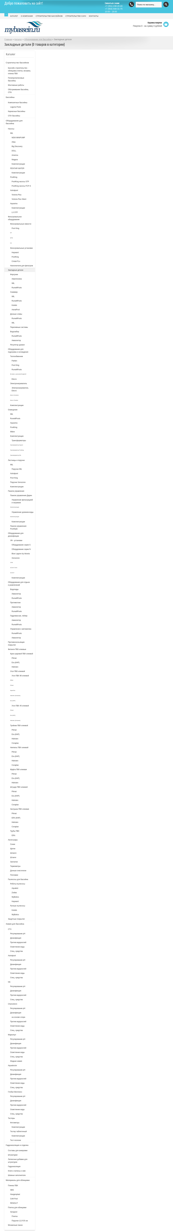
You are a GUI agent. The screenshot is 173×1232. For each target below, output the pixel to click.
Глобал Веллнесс (15, 1092)
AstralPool (16, 310)
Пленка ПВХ (13, 1186)
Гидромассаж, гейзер (18, 616)
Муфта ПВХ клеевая (18, 769)
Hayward (15, 252)
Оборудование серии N (21, 549)
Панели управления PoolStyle (18, 527)
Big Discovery (17, 146)
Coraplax (15, 743)
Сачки (12, 844)
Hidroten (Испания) (15, 695)
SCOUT (12, 572)
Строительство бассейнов (17, 63)
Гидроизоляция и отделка (17, 1145)
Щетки (12, 849)
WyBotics (15, 897)
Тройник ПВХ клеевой (19, 726)
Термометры (15, 866)
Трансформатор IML (15, 455)
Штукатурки (13, 1155)
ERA (13, 835)
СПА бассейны (14, 116)
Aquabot (15, 888)
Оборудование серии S (21, 545)
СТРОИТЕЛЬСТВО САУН (75, 16)
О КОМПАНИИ (27, 16)
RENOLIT (14, 1203)
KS (11, 243)
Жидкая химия (16, 1061)
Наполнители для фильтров (21, 266)
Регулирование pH (17, 960)
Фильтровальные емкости (20, 224)
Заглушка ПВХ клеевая (19, 809)
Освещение (13, 410)
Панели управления (16, 491)
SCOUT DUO (13, 567)
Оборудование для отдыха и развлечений (19, 583)
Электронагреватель (18, 383)
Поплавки (14, 875)
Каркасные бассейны (16, 111)
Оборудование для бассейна (38, 39)
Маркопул (12, 1035)
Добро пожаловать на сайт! (23, 3)
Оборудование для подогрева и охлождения (18, 350)
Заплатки (14, 862)
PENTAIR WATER (17, 168)
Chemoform (12, 1004)
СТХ (10, 929)
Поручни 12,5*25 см (20, 1221)
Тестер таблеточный (18, 1131)
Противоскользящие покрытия (16, 643)
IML (11, 133)
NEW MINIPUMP (18, 138)
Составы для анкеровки (18, 1150)
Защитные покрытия (16, 919)
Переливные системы (19, 327)
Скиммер (14, 292)
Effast (11, 680)
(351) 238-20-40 (113, 6)
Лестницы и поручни (16, 460)
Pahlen (14, 361)
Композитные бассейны (17, 103)
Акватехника (17, 279)
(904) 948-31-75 (113, 9)
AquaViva (12, 690)
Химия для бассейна (15, 924)
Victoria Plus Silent (19, 199)
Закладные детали (15, 270)
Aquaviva (13, 204)
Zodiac (14, 893)
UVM (11, 562)
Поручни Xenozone (18, 482)
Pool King (15, 228)
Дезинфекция (15, 938)
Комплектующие (18, 164)
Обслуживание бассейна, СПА (18, 91)
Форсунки (14, 274)
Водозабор (14, 332)
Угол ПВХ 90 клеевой (20, 676)
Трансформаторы (19, 440)
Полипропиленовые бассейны (16, 79)
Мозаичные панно (15, 1225)
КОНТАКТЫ (93, 16)
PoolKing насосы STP (20, 182)
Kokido (14, 305)
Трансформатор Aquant (16, 445)
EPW (11, 238)
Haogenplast (15, 1194)
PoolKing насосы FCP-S (21, 186)
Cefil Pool (14, 1199)
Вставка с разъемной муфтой (18, 374)
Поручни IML (17, 469)
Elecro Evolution (14, 395)
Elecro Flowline (14, 400)
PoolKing (13, 177)
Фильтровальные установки (21, 248)
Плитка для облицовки (17, 1208)
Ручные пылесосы (17, 906)
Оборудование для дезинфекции (15, 534)
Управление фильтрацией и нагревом (22, 501)
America (15, 155)
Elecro (14, 379)
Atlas (14, 142)
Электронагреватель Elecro (20, 389)
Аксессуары (13, 840)
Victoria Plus (16, 195)
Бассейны (10, 97)
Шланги (13, 853)
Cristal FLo (16, 261)
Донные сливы (16, 314)
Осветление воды (17, 947)
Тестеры (11, 1118)
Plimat (14, 658)
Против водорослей (18, 942)
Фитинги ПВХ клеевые (17, 649)
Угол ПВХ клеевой (17, 671)
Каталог (18, 39)
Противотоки (15, 603)
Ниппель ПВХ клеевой (19, 747)
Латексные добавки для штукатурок (17, 1160)
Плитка (15, 1216)
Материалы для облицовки (18, 1180)
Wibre (12, 432)
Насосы (11, 129)
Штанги (13, 857)
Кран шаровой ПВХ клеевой (21, 654)
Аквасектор (16, 340)
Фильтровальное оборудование (15, 218)
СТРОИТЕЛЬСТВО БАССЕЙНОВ (49, 16)
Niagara (15, 160)
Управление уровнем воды (23, 512)
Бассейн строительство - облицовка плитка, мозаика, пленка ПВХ (19, 71)
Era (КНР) (16, 663)
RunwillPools (17, 288)
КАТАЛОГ (14, 16)
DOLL (14, 151)
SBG (12, 1190)
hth (9, 982)
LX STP (15, 212)
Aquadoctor (12, 1065)
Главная (8, 39)
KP (11, 232)
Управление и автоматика (20, 629)
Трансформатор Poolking (17, 450)
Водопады (14, 589)
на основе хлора (18, 1017)
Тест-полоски (15, 1140)
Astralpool (14, 190)
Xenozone (16, 558)
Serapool (13, 1212)
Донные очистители (18, 871)
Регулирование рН (17, 934)
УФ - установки (16, 540)
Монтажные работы (16, 85)
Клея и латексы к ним (17, 1171)
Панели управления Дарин (21, 495)
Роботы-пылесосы (17, 884)
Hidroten (15, 667)
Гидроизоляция (14, 1166)
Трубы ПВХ (14, 831)
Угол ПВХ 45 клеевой (20, 706)
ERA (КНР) (16, 818)
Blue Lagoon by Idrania (21, 554)
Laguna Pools (15, 107)
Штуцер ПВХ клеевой (19, 787)
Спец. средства (16, 951)
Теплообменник (16, 356)
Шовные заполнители (17, 1175)
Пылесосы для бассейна (18, 879)
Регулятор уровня (17, 345)
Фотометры (14, 1123)
